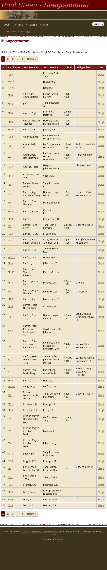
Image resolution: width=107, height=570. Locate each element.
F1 (9, 468)
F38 (10, 145)
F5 (9, 156)
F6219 (11, 82)
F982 (10, 330)
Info (45, 25)
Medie (33, 25)
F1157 (11, 175)
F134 (10, 492)
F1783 (11, 386)
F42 (10, 359)
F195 (10, 184)
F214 (10, 453)
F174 (10, 113)
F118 (10, 282)
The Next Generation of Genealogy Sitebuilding (42, 531)
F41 (10, 371)
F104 (10, 95)
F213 (10, 104)
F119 (10, 380)
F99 (10, 431)
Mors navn (51, 67)
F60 (10, 316)
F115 (10, 306)
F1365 (11, 410)
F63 (10, 250)
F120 (10, 211)
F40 (10, 193)
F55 (10, 291)
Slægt (101, 74)
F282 (10, 136)
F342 (10, 443)
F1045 (11, 257)
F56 (10, 202)
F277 (10, 166)
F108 (10, 299)
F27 (10, 226)
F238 (10, 461)
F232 (10, 404)
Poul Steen (59, 539)
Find (20, 25)
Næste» (31, 59)
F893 (10, 233)
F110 (10, 263)
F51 (10, 419)
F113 (10, 219)
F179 (10, 129)
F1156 (11, 272)
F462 (10, 477)
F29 (10, 395)
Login (7, 24)
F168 (10, 122)
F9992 (11, 499)
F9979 (11, 87)
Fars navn (31, 67)
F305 (10, 505)
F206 (10, 484)
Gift (68, 67)
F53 (10, 241)
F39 (10, 345)
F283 (10, 74)
